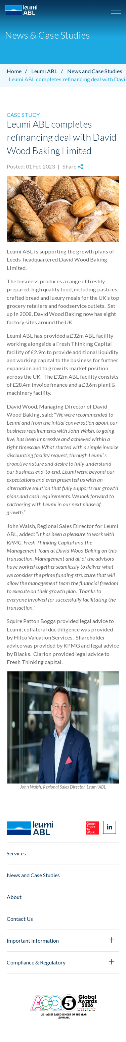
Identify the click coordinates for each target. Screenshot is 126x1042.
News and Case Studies (33, 875)
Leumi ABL (48, 71)
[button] (116, 10)
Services (16, 853)
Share (72, 166)
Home (18, 71)
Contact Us (20, 918)
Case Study (23, 114)
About (14, 897)
